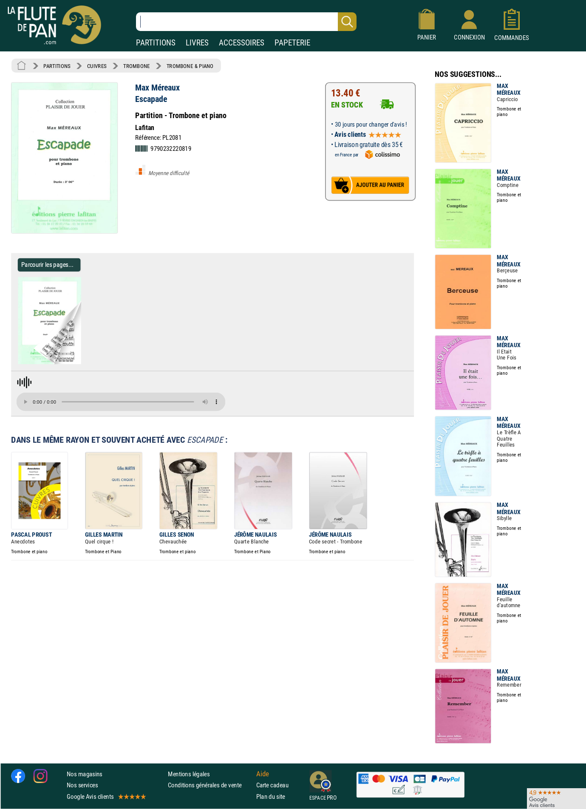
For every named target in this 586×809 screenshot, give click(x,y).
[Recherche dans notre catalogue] (246, 21)
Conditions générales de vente (210, 785)
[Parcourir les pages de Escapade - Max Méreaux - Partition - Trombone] (84, 362)
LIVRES (197, 43)
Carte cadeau (272, 785)
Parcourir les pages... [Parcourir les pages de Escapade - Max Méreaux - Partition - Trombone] (47, 264)
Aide (262, 774)
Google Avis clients (106, 796)
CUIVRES (97, 65)
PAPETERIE (292, 43)
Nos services (82, 785)
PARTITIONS (156, 43)
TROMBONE (136, 65)
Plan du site (270, 796)
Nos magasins (84, 774)
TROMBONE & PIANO (190, 65)
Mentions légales (188, 774)
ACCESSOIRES (241, 43)
